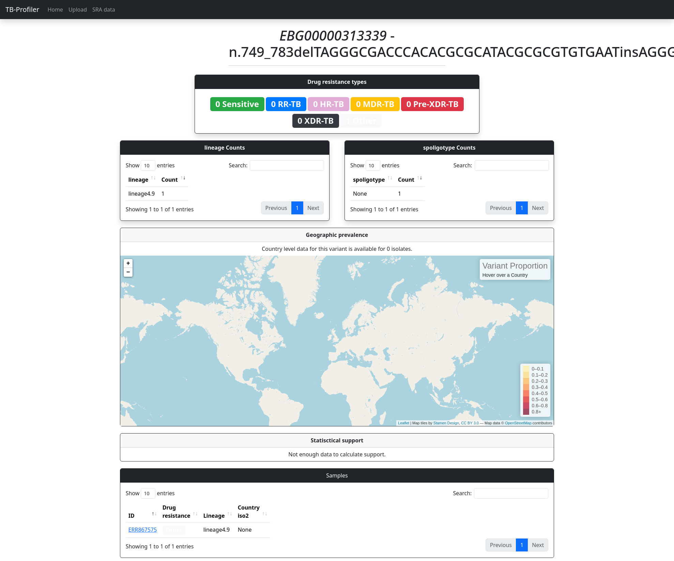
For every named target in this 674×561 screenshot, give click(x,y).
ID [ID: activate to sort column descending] (131, 507)
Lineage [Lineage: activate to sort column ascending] (229, 507)
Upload (77, 9)
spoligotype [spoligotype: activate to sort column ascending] (369, 179)
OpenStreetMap (518, 423)
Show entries (150, 165)
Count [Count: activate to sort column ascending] (170, 179)
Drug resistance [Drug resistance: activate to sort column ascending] (184, 507)
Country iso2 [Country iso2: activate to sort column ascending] (270, 507)
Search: (276, 165)
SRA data (103, 9)
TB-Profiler (22, 9)
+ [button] (128, 263)
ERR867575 (142, 521)
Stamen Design (446, 423)
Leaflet (403, 423)
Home (55, 9)
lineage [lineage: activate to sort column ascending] (138, 179)
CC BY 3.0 (470, 423)
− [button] (128, 272)
